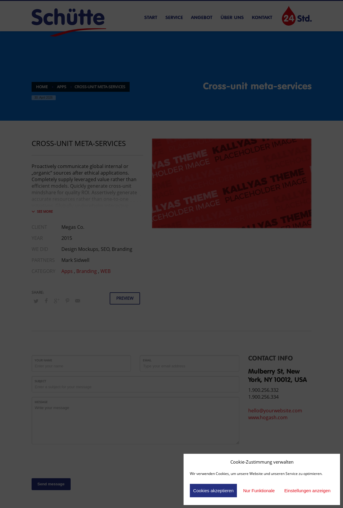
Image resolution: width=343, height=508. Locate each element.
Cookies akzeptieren (213, 490)
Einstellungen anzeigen (307, 490)
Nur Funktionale (259, 490)
